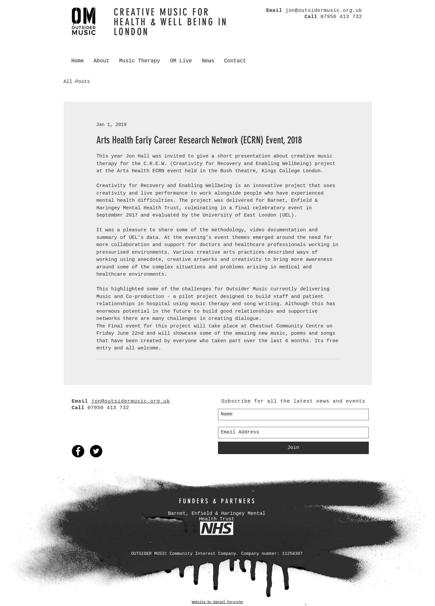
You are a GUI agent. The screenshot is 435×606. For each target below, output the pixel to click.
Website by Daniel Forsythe (217, 602)
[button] (101, 61)
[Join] (293, 448)
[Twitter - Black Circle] (96, 451)
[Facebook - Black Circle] (78, 451)
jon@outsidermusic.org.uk (323, 10)
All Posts (77, 82)
